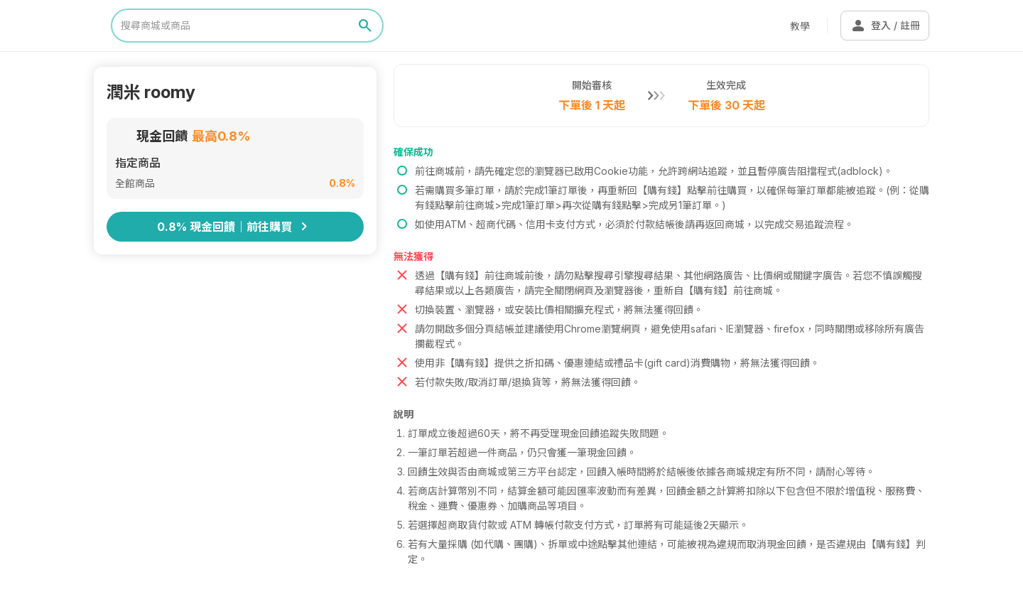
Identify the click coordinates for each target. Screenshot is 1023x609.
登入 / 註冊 (885, 26)
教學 (800, 26)
